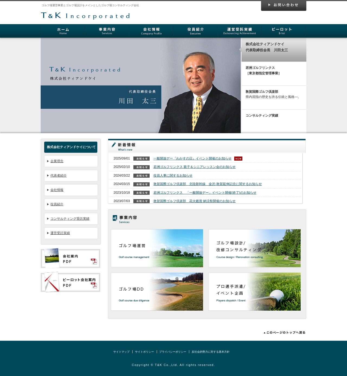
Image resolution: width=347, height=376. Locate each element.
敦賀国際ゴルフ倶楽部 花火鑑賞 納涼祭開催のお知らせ (194, 201)
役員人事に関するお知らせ (172, 175)
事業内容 (107, 31)
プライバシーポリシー (172, 351)
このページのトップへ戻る (283, 332)
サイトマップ (121, 351)
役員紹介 (195, 31)
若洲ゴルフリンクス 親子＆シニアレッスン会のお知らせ (194, 167)
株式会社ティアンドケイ (85, 12)
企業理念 (56, 161)
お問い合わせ (283, 6)
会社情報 (151, 31)
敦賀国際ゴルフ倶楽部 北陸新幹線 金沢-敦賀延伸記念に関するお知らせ (207, 184)
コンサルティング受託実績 (69, 219)
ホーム (63, 31)
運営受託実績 (60, 233)
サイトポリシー (144, 351)
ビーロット (284, 31)
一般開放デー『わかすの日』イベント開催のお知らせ (192, 158)
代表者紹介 (58, 175)
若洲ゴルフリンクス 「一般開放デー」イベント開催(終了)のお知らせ (204, 193)
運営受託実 (239, 31)
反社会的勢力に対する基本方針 (211, 351)
